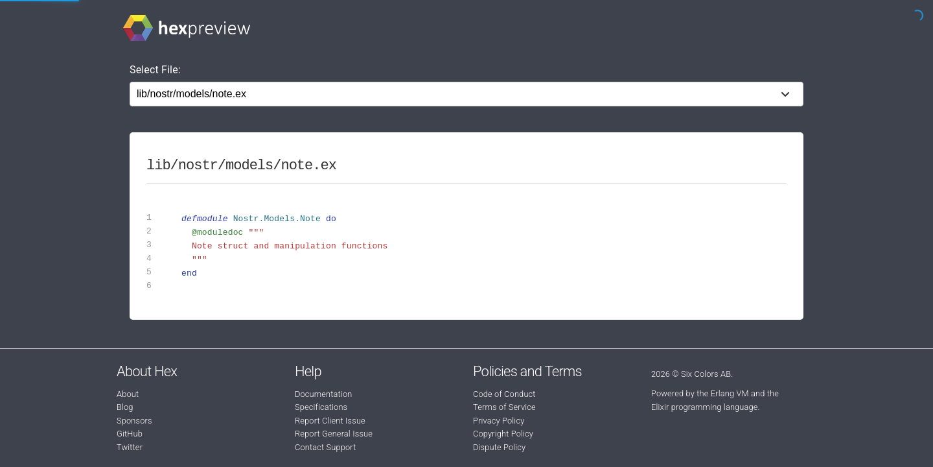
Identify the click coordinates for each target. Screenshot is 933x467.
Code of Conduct (504, 394)
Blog (125, 407)
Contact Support (325, 447)
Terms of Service (504, 407)
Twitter (130, 447)
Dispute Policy (499, 447)
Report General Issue (334, 433)
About (128, 394)
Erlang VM (730, 393)
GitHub (130, 433)
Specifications (321, 407)
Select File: (155, 70)
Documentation (323, 394)
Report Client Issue (330, 420)
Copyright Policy (503, 433)
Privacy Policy (498, 420)
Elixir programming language (704, 407)
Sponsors (134, 420)
